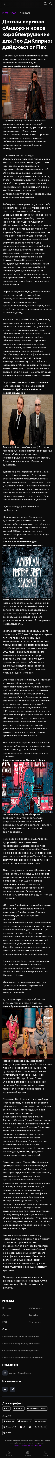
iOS (6, 1408)
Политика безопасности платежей (22, 1357)
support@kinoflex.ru (20, 1372)
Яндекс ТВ (10, 1427)
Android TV (24, 1421)
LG (22, 1427)
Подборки (35, 1322)
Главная (9, 1453)
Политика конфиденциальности (21, 1343)
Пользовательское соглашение (20, 1336)
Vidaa (7, 1433)
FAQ (4, 1322)
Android (18, 1408)
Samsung (40, 1421)
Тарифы (33, 1315)
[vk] (5, 1389)
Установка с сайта (37, 1408)
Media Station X (37, 1427)
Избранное (35, 1308)
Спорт (6, 1315)
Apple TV (9, 1421)
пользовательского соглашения (27, 1445)
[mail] (5, 1373)
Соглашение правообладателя (20, 1350)
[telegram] (12, 1389)
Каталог (7, 1308)
